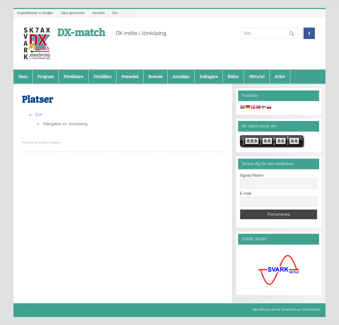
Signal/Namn (252, 175)
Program (45, 76)
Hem (22, 76)
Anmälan (181, 76)
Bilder (233, 76)
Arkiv (280, 76)
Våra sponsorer (73, 13)
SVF (39, 114)
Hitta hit (257, 76)
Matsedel (129, 76)
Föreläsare (73, 76)
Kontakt (98, 13)
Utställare (102, 76)
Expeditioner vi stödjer (35, 13)
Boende (155, 76)
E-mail (245, 193)
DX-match (81, 33)
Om (115, 13)
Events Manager (50, 142)
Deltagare (209, 76)
